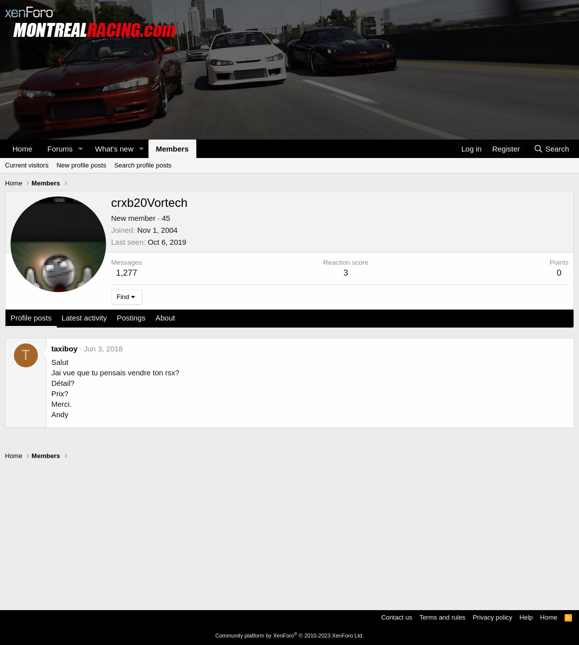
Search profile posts (142, 165)
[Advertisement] (289, 530)
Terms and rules (442, 617)
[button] (81, 149)
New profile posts (81, 165)
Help (526, 617)
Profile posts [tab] (31, 318)
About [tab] (165, 318)
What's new (114, 149)
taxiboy (64, 348)
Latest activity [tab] (84, 318)
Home (22, 149)
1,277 (127, 273)
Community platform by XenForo (289, 636)
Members (172, 149)
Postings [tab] (131, 318)
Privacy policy (492, 617)
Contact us (396, 617)
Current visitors (26, 165)
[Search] (551, 149)
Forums (60, 149)
